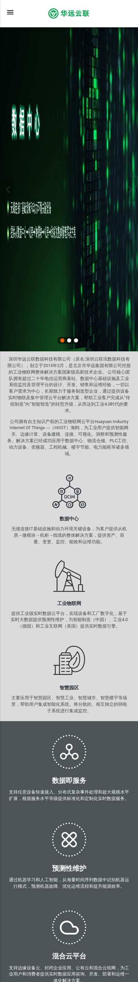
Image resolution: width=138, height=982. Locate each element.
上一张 (8, 189)
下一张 (130, 189)
